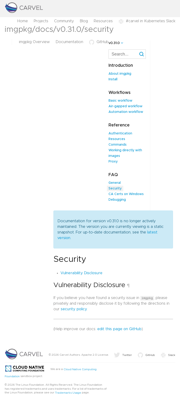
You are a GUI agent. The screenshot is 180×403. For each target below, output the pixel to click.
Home (22, 21)
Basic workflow (120, 100)
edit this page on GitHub (119, 329)
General (115, 183)
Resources (103, 21)
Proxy (113, 161)
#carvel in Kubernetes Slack (147, 21)
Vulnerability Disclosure (81, 273)
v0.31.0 (114, 43)
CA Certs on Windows (126, 194)
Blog (84, 21)
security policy (74, 309)
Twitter (123, 355)
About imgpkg (120, 73)
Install (113, 79)
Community (64, 21)
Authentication (120, 133)
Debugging (117, 199)
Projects (41, 21)
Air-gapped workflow (125, 106)
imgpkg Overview (34, 42)
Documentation (69, 42)
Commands (118, 144)
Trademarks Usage (68, 392)
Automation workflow (126, 112)
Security (115, 188)
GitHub (99, 42)
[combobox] (127, 54)
